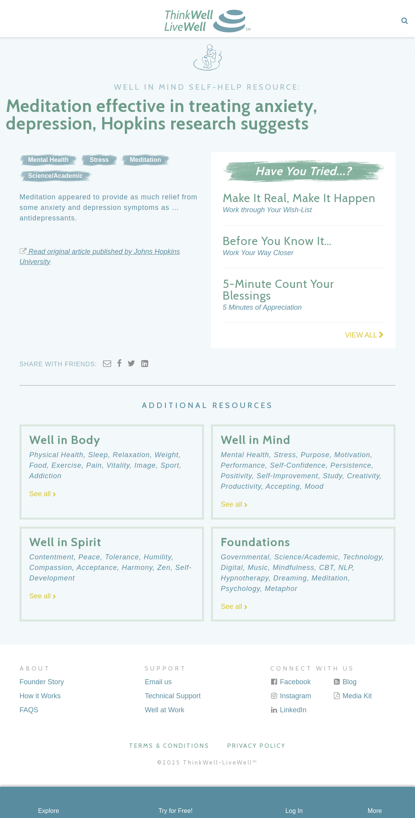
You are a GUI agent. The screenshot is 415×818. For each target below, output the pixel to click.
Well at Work (164, 710)
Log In (294, 810)
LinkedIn (288, 710)
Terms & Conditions (169, 745)
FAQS (29, 710)
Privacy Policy (256, 745)
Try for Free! (175, 810)
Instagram (290, 696)
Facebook (290, 682)
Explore (48, 810)
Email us (158, 682)
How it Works (40, 696)
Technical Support (172, 696)
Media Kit (352, 696)
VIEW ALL (364, 335)
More (374, 810)
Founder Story (42, 682)
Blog (344, 682)
